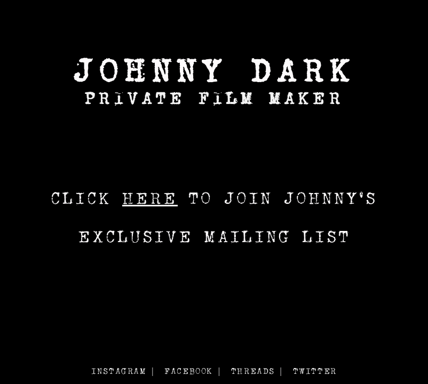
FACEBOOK (188, 371)
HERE (150, 198)
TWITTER (315, 371)
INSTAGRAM (118, 371)
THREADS (253, 371)
